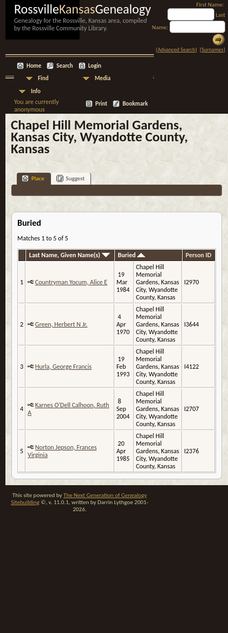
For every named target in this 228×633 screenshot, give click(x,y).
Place (33, 178)
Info (36, 91)
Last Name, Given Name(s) (69, 255)
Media (102, 78)
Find (43, 78)
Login (94, 65)
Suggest (70, 178)
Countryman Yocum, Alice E (71, 282)
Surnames (212, 49)
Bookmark (135, 103)
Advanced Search (176, 49)
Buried (132, 255)
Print (101, 103)
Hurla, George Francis (63, 366)
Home (34, 65)
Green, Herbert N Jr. (61, 324)
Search (64, 65)
